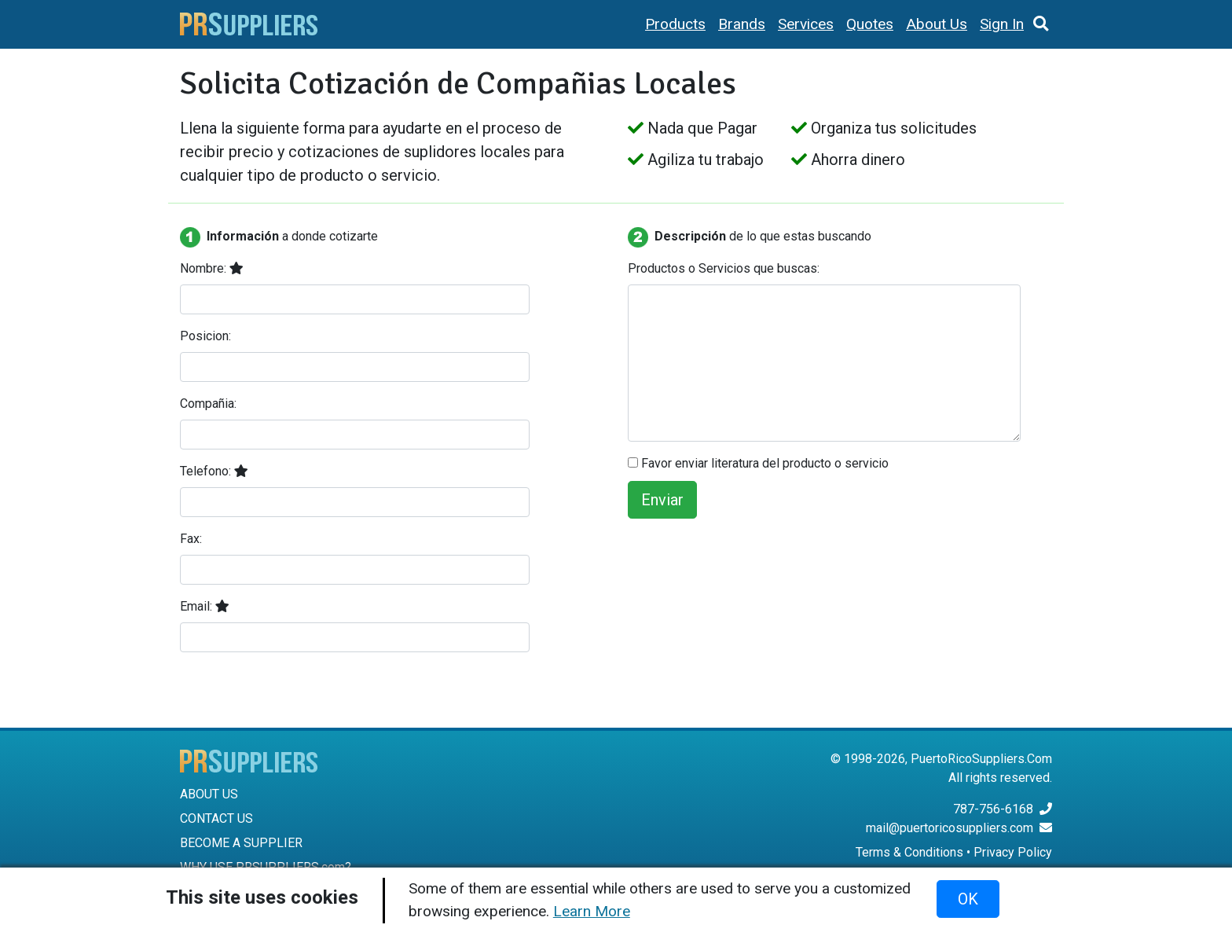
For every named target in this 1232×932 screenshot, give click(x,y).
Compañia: (208, 403)
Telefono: (214, 471)
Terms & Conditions (909, 852)
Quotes (869, 24)
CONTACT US (216, 818)
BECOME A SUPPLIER (241, 842)
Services (806, 24)
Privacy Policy (1013, 852)
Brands (741, 24)
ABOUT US (209, 794)
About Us (936, 24)
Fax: (191, 538)
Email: (204, 606)
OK (968, 899)
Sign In (1002, 24)
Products (675, 24)
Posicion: (205, 335)
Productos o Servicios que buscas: (724, 268)
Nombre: (212, 268)
